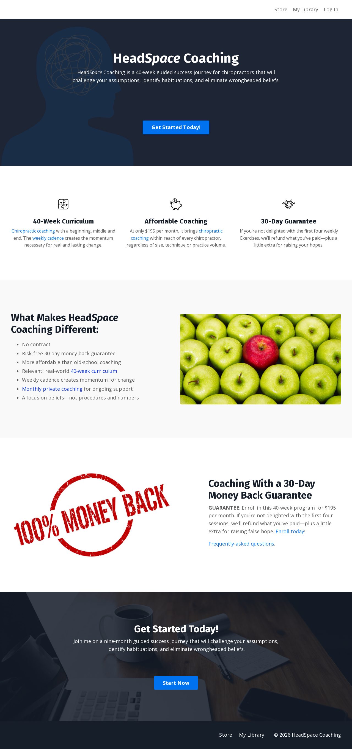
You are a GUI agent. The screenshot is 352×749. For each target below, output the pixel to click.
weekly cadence (65, 238)
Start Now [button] (176, 683)
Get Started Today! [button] (176, 127)
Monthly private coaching (52, 389)
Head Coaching (101, 72)
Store (280, 9)
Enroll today (290, 531)
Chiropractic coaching (37, 231)
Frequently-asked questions (241, 544)
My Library (305, 9)
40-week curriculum (94, 371)
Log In (331, 9)
